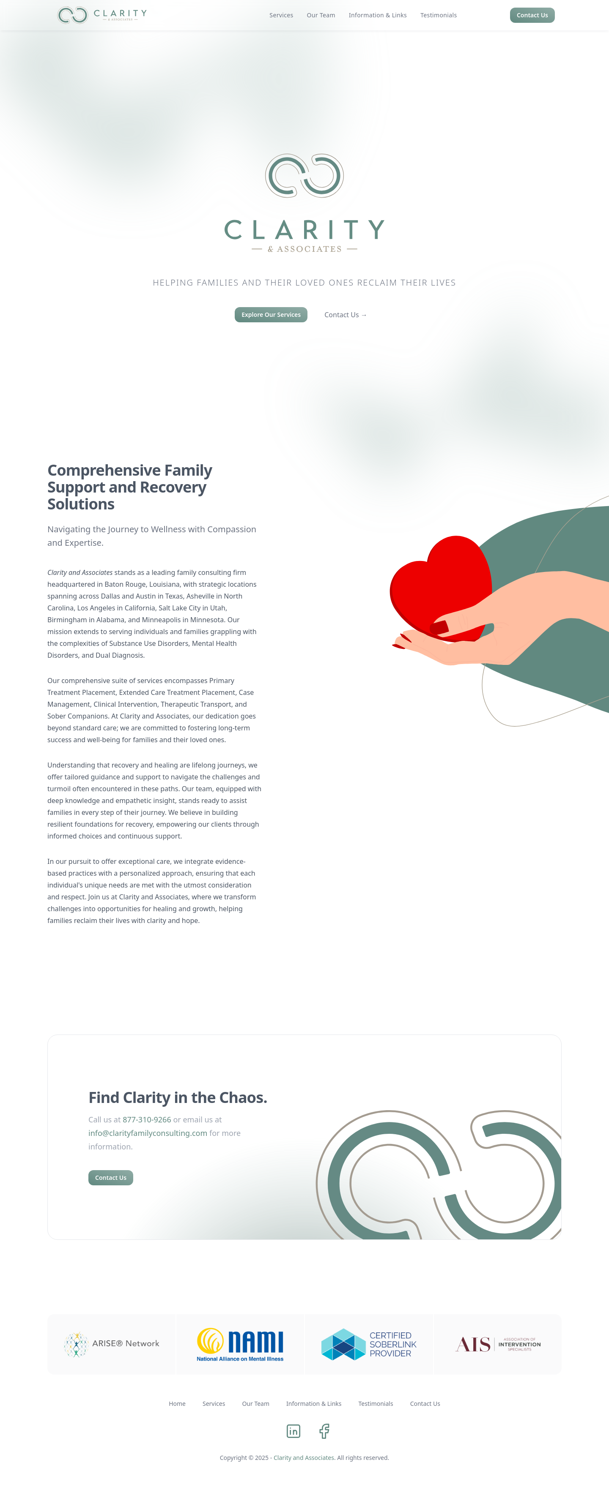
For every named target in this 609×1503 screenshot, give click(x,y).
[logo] (102, 15)
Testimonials (376, 1404)
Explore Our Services (271, 314)
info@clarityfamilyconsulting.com (147, 1133)
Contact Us (532, 15)
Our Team (255, 1404)
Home (177, 1404)
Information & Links (314, 1404)
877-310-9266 (147, 1119)
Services (214, 1404)
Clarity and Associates (305, 1458)
